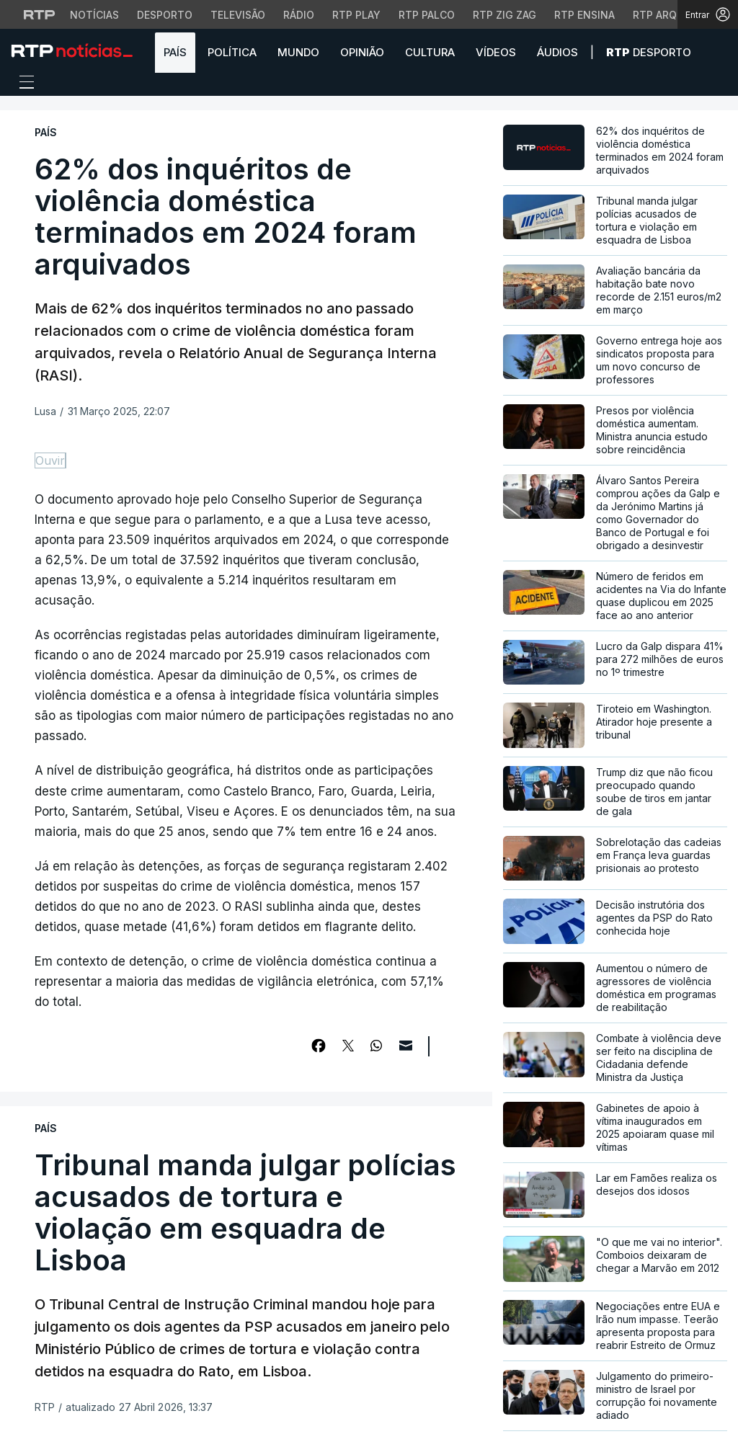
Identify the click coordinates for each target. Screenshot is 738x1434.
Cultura (430, 52)
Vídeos (496, 52)
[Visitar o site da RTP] (39, 14)
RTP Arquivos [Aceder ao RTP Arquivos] (670, 15)
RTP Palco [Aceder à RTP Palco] (427, 15)
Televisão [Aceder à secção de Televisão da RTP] (237, 15)
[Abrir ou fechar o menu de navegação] (22, 84)
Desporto (648, 52)
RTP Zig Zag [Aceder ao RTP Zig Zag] (504, 15)
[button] (716, 52)
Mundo (298, 52)
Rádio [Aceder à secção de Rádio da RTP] (298, 15)
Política (232, 52)
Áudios (557, 52)
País (175, 52)
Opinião (362, 52)
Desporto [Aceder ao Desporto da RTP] (164, 15)
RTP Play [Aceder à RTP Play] (356, 15)
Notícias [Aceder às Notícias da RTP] (94, 15)
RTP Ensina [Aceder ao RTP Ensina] (584, 15)
